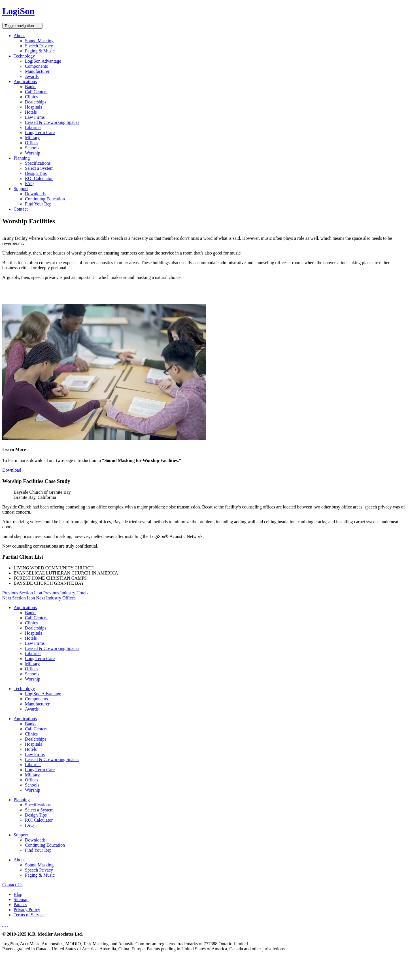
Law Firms (35, 117)
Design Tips (36, 173)
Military (32, 137)
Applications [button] (25, 81)
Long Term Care (40, 132)
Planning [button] (22, 158)
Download (11, 470)
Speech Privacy (39, 45)
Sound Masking (39, 40)
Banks (30, 86)
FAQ (29, 183)
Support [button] (21, 188)
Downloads (35, 193)
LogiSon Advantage (43, 61)
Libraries (33, 127)
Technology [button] (24, 56)
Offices (31, 142)
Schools (32, 147)
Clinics (31, 96)
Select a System (39, 168)
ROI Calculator (39, 178)
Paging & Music (40, 50)
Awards (32, 76)
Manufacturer (37, 71)
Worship (32, 152)
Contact (21, 209)
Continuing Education (45, 198)
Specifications (38, 163)
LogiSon (18, 11)
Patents (20, 904)
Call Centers (36, 91)
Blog (18, 894)
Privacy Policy (27, 909)
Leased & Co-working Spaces (52, 122)
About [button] (19, 35)
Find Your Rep (38, 204)
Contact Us (12, 884)
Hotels (31, 112)
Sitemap (21, 899)
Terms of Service (29, 914)
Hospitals (33, 107)
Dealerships (35, 101)
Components (36, 66)
